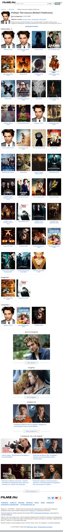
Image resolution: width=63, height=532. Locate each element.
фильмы (21, 502)
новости (13, 502)
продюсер (35, 19)
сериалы (29, 502)
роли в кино (27, 19)
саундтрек (42, 19)
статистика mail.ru (27, 504)
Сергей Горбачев (6, 514)
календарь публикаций (10, 504)
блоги (36, 502)
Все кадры (31, 397)
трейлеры (4, 502)
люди (43, 502)
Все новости (31, 431)
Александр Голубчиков (41, 513)
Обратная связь (32, 527)
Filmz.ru (32, 510)
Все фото (31, 363)
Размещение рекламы (45, 527)
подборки (50, 502)
